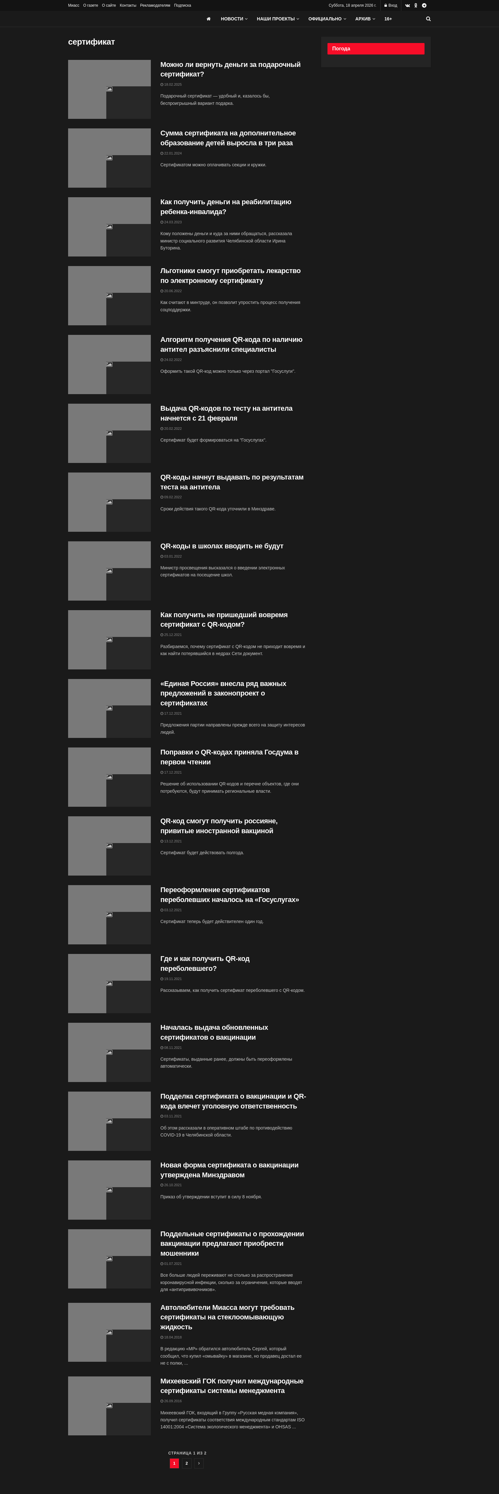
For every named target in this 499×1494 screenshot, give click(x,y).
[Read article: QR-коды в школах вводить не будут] (109, 571)
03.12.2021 (171, 910)
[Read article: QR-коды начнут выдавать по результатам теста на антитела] (109, 502)
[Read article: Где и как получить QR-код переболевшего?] (109, 983)
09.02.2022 (171, 497)
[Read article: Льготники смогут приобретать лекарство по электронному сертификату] (109, 295)
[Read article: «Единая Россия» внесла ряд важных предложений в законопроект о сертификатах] (109, 708)
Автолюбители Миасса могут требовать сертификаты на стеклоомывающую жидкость (227, 1317)
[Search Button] (428, 19)
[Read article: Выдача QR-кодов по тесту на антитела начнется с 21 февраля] (109, 433)
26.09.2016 (171, 1401)
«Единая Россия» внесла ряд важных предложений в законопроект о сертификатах (223, 693)
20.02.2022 (171, 428)
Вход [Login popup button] (390, 5)
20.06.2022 (171, 291)
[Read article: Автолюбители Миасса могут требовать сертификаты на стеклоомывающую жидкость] (109, 1332)
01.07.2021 (171, 1264)
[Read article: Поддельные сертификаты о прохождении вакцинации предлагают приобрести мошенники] (109, 1258)
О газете (90, 5)
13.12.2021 (171, 841)
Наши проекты (276, 18)
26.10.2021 (171, 1185)
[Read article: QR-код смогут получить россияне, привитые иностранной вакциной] (109, 846)
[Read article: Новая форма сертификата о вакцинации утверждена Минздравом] (109, 1190)
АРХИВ (363, 18)
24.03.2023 (171, 222)
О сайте (109, 5)
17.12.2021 (171, 713)
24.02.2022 (171, 360)
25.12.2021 (171, 635)
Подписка (182, 5)
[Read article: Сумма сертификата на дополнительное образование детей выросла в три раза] (109, 158)
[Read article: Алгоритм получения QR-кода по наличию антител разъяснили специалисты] (109, 364)
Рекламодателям (155, 5)
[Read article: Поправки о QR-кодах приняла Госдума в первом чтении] (109, 777)
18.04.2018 (171, 1337)
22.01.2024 (171, 153)
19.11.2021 (171, 979)
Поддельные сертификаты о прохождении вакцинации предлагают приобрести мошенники (232, 1244)
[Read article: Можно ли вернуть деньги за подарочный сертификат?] (109, 89)
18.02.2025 (171, 84)
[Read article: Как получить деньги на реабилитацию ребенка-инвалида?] (109, 226)
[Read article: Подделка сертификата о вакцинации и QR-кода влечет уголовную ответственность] (109, 1121)
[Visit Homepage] (116, 19)
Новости (232, 18)
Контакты (128, 5)
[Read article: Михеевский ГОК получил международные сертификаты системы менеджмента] (109, 1406)
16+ (388, 18)
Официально (324, 18)
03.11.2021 (171, 1116)
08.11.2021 (171, 1048)
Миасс (73, 5)
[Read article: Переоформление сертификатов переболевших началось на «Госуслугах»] (109, 914)
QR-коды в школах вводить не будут (222, 546)
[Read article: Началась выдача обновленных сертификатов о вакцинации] (109, 1052)
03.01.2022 (171, 556)
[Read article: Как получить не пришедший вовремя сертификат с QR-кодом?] (109, 639)
